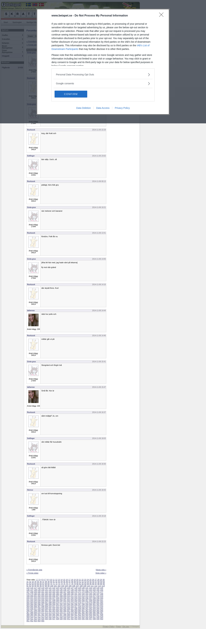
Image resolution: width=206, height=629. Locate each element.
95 (38, 586)
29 (101, 580)
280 (94, 602)
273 (68, 602)
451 (28, 621)
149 (75, 590)
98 (46, 586)
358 (72, 610)
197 (97, 594)
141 (46, 590)
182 (42, 594)
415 (50, 617)
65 (38, 584)
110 (88, 586)
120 (46, 588)
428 (97, 617)
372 (46, 613)
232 (72, 598)
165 (57, 592)
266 (42, 602)
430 (28, 619)
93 (33, 586)
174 (90, 592)
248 (53, 600)
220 (28, 598)
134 (97, 588)
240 (101, 598)
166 (61, 592)
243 (35, 600)
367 (28, 613)
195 (90, 594)
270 (57, 602)
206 (53, 596)
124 (61, 588)
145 (61, 590)
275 (75, 602)
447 (90, 619)
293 (64, 604)
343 (94, 608)
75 (64, 584)
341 (86, 608)
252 (68, 600)
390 (35, 615)
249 (57, 600)
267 (46, 602)
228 (57, 598)
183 (46, 594)
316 (72, 606)
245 (42, 600)
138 (35, 590)
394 (50, 615)
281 (97, 602)
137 (31, 590)
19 (75, 580)
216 (90, 596)
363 (90, 610)
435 (46, 619)
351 (46, 610)
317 (75, 606)
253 (72, 600)
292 (61, 604)
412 (39, 617)
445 (83, 619)
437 (53, 619)
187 (61, 594)
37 (43, 582)
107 (77, 586)
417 (57, 617)
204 (46, 596)
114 (103, 586)
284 (31, 604)
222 (35, 598)
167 (64, 592)
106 (73, 586)
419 (64, 617)
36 (41, 582)
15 (64, 580)
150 (79, 590)
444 (79, 619)
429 (101, 617)
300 (90, 604)
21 (80, 580)
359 (75, 610)
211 (72, 596)
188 (64, 594)
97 (43, 586)
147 (68, 590)
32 (30, 582)
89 (101, 584)
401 (75, 615)
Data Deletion (83, 108)
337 (72, 608)
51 (80, 582)
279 (90, 602)
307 (39, 606)
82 (83, 584)
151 (83, 590)
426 (90, 617)
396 (57, 615)
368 (31, 613)
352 (50, 610)
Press (118, 626)
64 (35, 584)
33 (33, 582)
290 (53, 604)
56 (93, 582)
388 (28, 615)
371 (42, 613)
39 (49, 582)
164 (53, 592)
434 (42, 619)
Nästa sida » (101, 570)
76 (67, 584)
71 (54, 584)
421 (72, 617)
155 (97, 590)
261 (101, 600)
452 (31, 621)
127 (72, 588)
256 (83, 600)
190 (72, 594)
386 (97, 613)
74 (62, 584)
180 (35, 594)
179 (31, 594)
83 (85, 584)
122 (53, 588)
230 (64, 598)
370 (39, 613)
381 (79, 613)
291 (57, 604)
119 (42, 588)
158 (31, 592)
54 (88, 582)
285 (35, 604)
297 (79, 604)
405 (90, 615)
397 (61, 615)
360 (79, 610)
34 (35, 582)
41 (54, 582)
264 (35, 602)
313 (61, 606)
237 (90, 598)
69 (49, 584)
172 (83, 592)
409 (28, 617)
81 (80, 584)
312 (57, 606)
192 (79, 594)
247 (50, 600)
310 (50, 606)
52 (83, 582)
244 (39, 600)
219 (101, 596)
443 (75, 619)
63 (33, 584)
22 (83, 580)
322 (94, 606)
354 (57, 610)
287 (42, 604)
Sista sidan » (100, 573)
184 (50, 594)
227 (53, 598)
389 (31, 615)
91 (27, 586)
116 (31, 588)
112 (95, 586)
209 (64, 596)
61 (27, 584)
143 (53, 590)
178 (28, 594)
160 (39, 592)
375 (57, 613)
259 (94, 600)
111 (92, 586)
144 (57, 590)
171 (79, 592)
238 (94, 598)
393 (46, 615)
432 (35, 619)
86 (93, 584)
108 (81, 586)
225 (46, 598)
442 (72, 619)
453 (35, 621)
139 (39, 590)
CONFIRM (71, 94)
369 (35, 613)
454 (39, 621)
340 (83, 608)
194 (86, 594)
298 (83, 604)
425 (86, 617)
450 (101, 619)
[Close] (162, 16)
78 (72, 584)
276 (79, 602)
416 (53, 617)
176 (97, 592)
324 (101, 606)
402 (79, 615)
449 (97, 619)
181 (39, 594)
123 (57, 588)
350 (42, 610)
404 (86, 615)
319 (83, 606)
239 (97, 598)
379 (72, 613)
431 (31, 619)
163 (50, 592)
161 (42, 592)
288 (46, 604)
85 (91, 584)
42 (56, 582)
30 (103, 580)
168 (68, 592)
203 (42, 596)
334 (61, 608)
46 (67, 582)
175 (94, 592)
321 (90, 606)
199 (28, 596)
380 (75, 613)
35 (38, 582)
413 (42, 617)
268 (50, 602)
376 (61, 613)
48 (72, 582)
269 (53, 602)
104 (66, 586)
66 (41, 584)
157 (28, 592)
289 (50, 604)
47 (69, 582)
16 (67, 580)
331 (50, 608)
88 (98, 584)
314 (64, 606)
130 (83, 588)
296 (75, 604)
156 (101, 590)
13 (59, 580)
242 (31, 600)
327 (35, 608)
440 (64, 619)
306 (35, 606)
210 (68, 596)
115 (28, 588)
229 (61, 598)
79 (75, 584)
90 (104, 584)
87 (96, 584)
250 (61, 600)
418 (61, 617)
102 (59, 586)
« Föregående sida (34, 570)
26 (93, 580)
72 (56, 584)
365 (97, 610)
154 (94, 590)
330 (46, 608)
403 (83, 615)
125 (64, 588)
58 (98, 582)
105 (70, 586)
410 (31, 617)
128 (75, 588)
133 (94, 588)
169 (72, 592)
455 (42, 621)
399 (68, 615)
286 (39, 604)
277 (83, 602)
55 (91, 582)
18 (72, 580)
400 (72, 615)
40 (51, 582)
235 (83, 598)
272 (64, 602)
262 (28, 602)
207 (57, 596)
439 (61, 619)
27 (96, 580)
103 (62, 586)
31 (27, 582)
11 (54, 580)
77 (69, 584)
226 (50, 598)
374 (53, 613)
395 (53, 615)
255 (79, 600)
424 (83, 617)
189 (68, 594)
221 (31, 598)
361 (83, 610)
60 (104, 582)
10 (51, 580)
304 (28, 606)
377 (64, 613)
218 (97, 596)
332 (53, 608)
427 (94, 617)
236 (86, 598)
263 (31, 602)
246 (46, 600)
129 (79, 588)
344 (97, 608)
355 (61, 610)
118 (39, 588)
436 (50, 619)
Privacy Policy (122, 108)
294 (68, 604)
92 (30, 586)
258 (90, 600)
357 (68, 610)
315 (68, 606)
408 (101, 615)
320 (86, 606)
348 (35, 610)
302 (97, 604)
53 (85, 582)
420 (68, 617)
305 (31, 606)
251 (64, 600)
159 (35, 592)
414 (46, 617)
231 (68, 598)
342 (90, 608)
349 (39, 610)
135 (101, 588)
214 (83, 596)
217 (94, 596)
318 (79, 606)
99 (49, 586)
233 (75, 598)
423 (79, 617)
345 (101, 608)
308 (42, 606)
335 (64, 608)
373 (50, 613)
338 (75, 608)
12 (56, 580)
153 (90, 590)
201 (35, 596)
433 (39, 619)
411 (35, 617)
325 (28, 608)
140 (42, 590)
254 (75, 600)
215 (86, 596)
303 (101, 604)
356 (64, 610)
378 (68, 613)
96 (41, 586)
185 (53, 594)
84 (88, 584)
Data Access (103, 108)
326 (31, 608)
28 (98, 580)
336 (68, 608)
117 (35, 588)
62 (30, 584)
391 (39, 615)
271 (61, 602)
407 (97, 615)
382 (83, 613)
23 (85, 580)
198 (101, 594)
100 (51, 586)
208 (61, 596)
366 (101, 610)
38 (46, 582)
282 (101, 602)
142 (50, 590)
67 (43, 584)
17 (69, 580)
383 (86, 613)
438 (57, 619)
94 (35, 586)
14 (61, 580)
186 (57, 594)
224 (42, 598)
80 (77, 584)
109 (84, 586)
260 (97, 600)
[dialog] (103, 61)
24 (88, 580)
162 (46, 592)
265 (39, 602)
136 (28, 590)
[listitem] (103, 74)
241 (28, 600)
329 (42, 608)
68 (46, 584)
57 (96, 582)
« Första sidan (32, 573)
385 (94, 613)
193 (83, 594)
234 (79, 598)
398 (64, 615)
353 (53, 610)
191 (75, 594)
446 (86, 619)
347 (31, 610)
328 (39, 608)
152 (86, 590)
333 (57, 608)
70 (51, 584)
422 (75, 617)
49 (75, 582)
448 (94, 619)
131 (86, 588)
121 (50, 588)
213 (79, 596)
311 (53, 606)
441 (68, 619)
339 (79, 608)
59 (101, 582)
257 (86, 600)
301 (94, 604)
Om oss (125, 626)
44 (62, 582)
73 (59, 584)
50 (77, 582)
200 (31, 596)
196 (94, 594)
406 (94, 615)
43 (59, 582)
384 (90, 613)
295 (72, 604)
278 (86, 602)
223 (39, 598)
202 (39, 596)
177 (101, 592)
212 (75, 596)
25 (90, 580)
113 (99, 586)
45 (64, 582)
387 (101, 613)
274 (72, 602)
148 (72, 590)
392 (42, 615)
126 (68, 588)
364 (94, 610)
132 (90, 588)
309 (46, 606)
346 (28, 610)
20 (77, 580)
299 (86, 604)
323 (97, 606)
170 (75, 592)
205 (50, 596)
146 (64, 590)
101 (55, 586)
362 (86, 610)
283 (28, 604)
